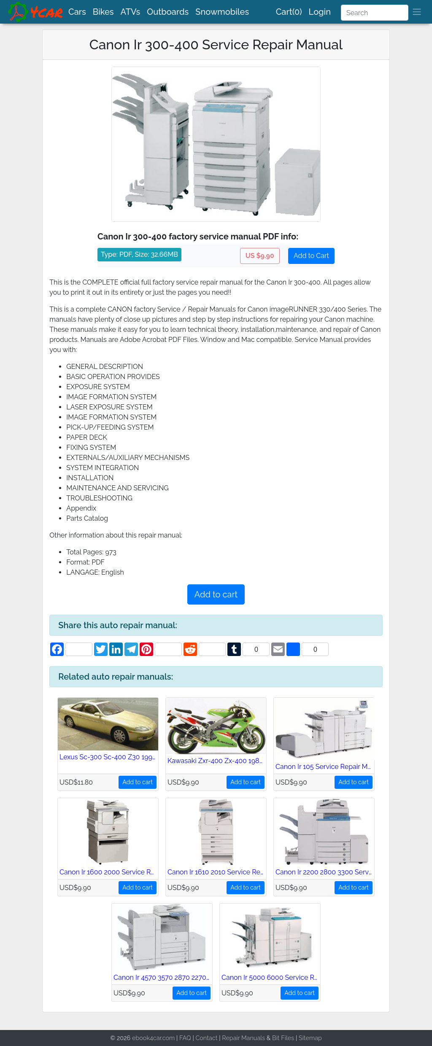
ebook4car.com (153, 1037)
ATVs (130, 12)
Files (287, 1037)
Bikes (103, 12)
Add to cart (216, 594)
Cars (77, 12)
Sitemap (310, 1037)
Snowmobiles (222, 12)
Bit (276, 1037)
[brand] (36, 12)
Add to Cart (311, 256)
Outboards (168, 12)
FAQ (185, 1037)
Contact (206, 1037)
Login (320, 12)
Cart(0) (289, 12)
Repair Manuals (243, 1037)
